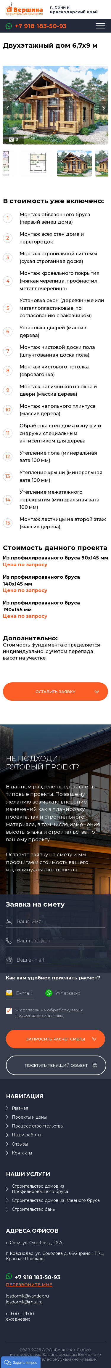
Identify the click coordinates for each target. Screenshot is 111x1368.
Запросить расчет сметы (55, 1039)
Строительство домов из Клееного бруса (56, 1200)
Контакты (22, 1153)
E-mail (24, 993)
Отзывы (20, 1144)
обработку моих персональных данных (49, 1012)
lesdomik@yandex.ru (27, 1296)
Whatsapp (68, 993)
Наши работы (26, 1135)
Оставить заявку (55, 691)
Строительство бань (33, 1209)
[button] (21, 1362)
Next (103, 108)
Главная (20, 1108)
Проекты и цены (29, 1117)
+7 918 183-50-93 (41, 26)
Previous (7, 108)
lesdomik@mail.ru (24, 1302)
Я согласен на (49, 1012)
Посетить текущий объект (56, 1065)
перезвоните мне (29, 1284)
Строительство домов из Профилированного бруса (40, 1188)
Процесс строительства (37, 1126)
